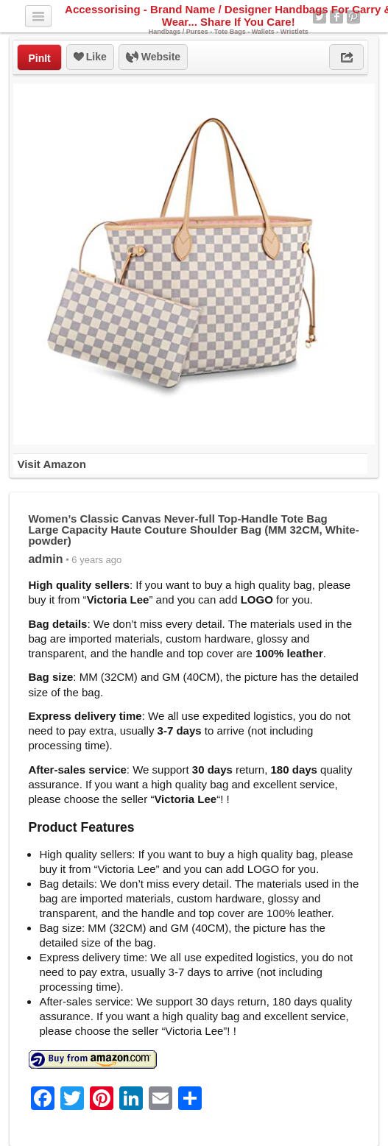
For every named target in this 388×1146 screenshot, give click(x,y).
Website (153, 57)
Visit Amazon (51, 464)
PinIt (39, 58)
